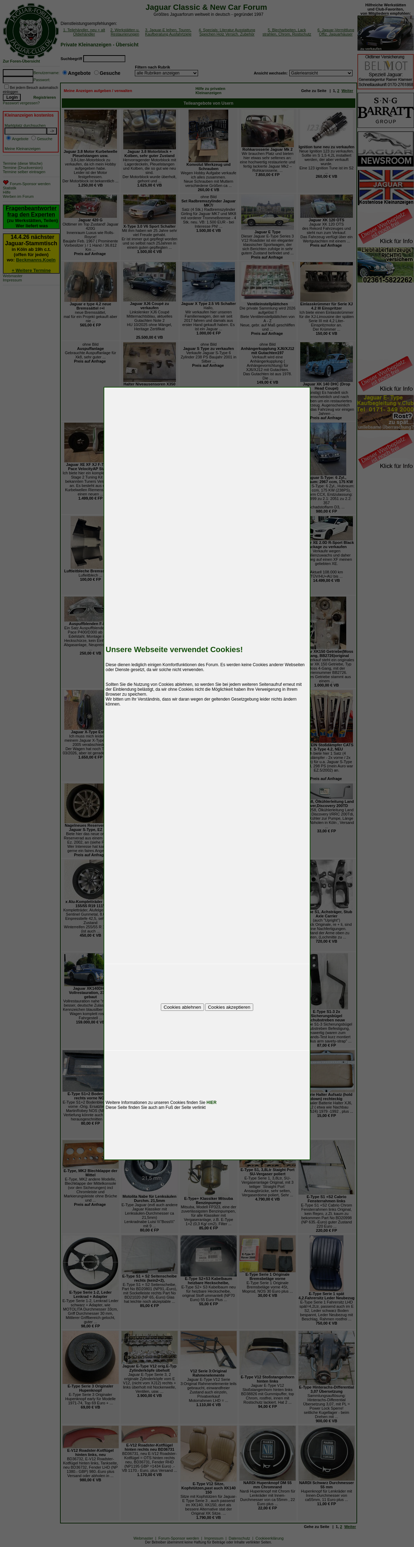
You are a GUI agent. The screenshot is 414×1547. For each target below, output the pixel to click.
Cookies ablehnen (182, 1007)
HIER (211, 1102)
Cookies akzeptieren (229, 1007)
